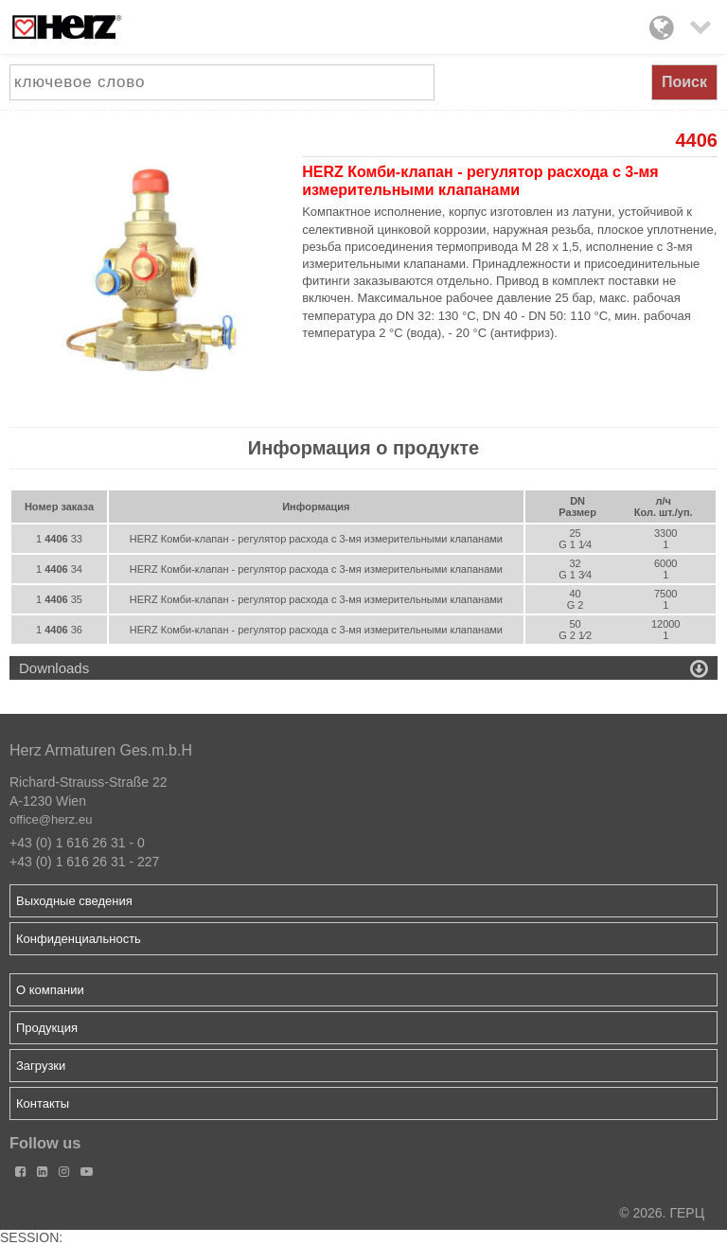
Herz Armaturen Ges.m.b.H (100, 750)
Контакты (42, 1103)
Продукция (47, 1028)
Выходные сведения (74, 901)
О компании (50, 990)
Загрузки (40, 1065)
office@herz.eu (50, 819)
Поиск (684, 82)
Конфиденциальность (78, 939)
